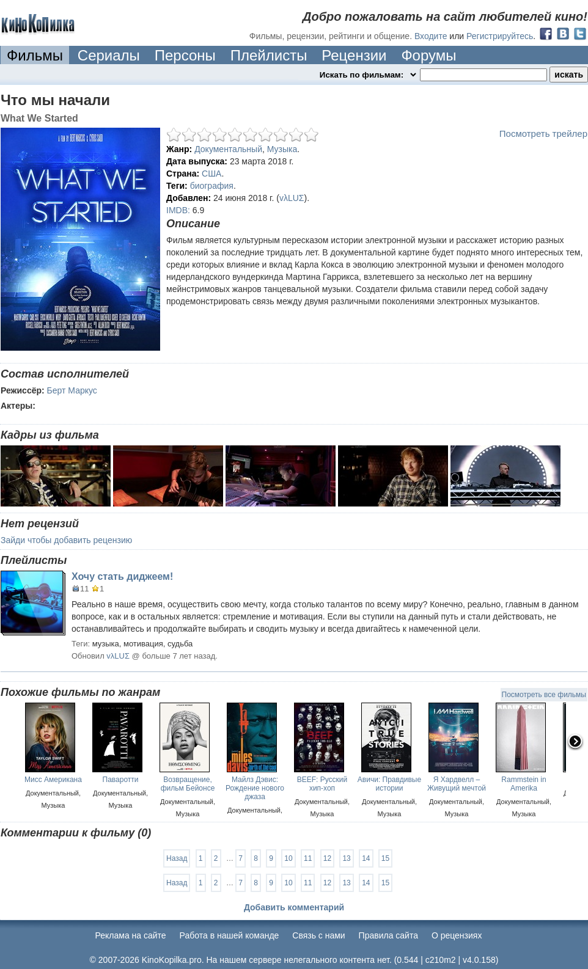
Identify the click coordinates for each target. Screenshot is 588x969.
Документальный (228, 149)
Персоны (185, 55)
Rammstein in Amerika (523, 783)
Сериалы (109, 55)
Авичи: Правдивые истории (389, 783)
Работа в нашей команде (229, 935)
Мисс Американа (53, 779)
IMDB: (178, 210)
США (211, 173)
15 (385, 858)
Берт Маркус (72, 390)
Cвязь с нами (318, 935)
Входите (430, 36)
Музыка (282, 149)
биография (211, 186)
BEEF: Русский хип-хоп (322, 783)
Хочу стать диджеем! (122, 576)
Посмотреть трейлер (543, 133)
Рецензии (354, 55)
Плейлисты (268, 55)
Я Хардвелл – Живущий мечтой (456, 783)
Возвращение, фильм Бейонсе (188, 783)
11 (308, 858)
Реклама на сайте (130, 935)
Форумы (428, 55)
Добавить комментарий (294, 907)
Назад (176, 858)
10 (288, 858)
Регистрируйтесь (499, 36)
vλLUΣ (291, 198)
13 (346, 858)
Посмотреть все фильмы (544, 694)
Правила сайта (388, 935)
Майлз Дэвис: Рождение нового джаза (255, 788)
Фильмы (35, 55)
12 (327, 858)
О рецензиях (457, 935)
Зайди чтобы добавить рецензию (66, 540)
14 (366, 858)
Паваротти (121, 779)
